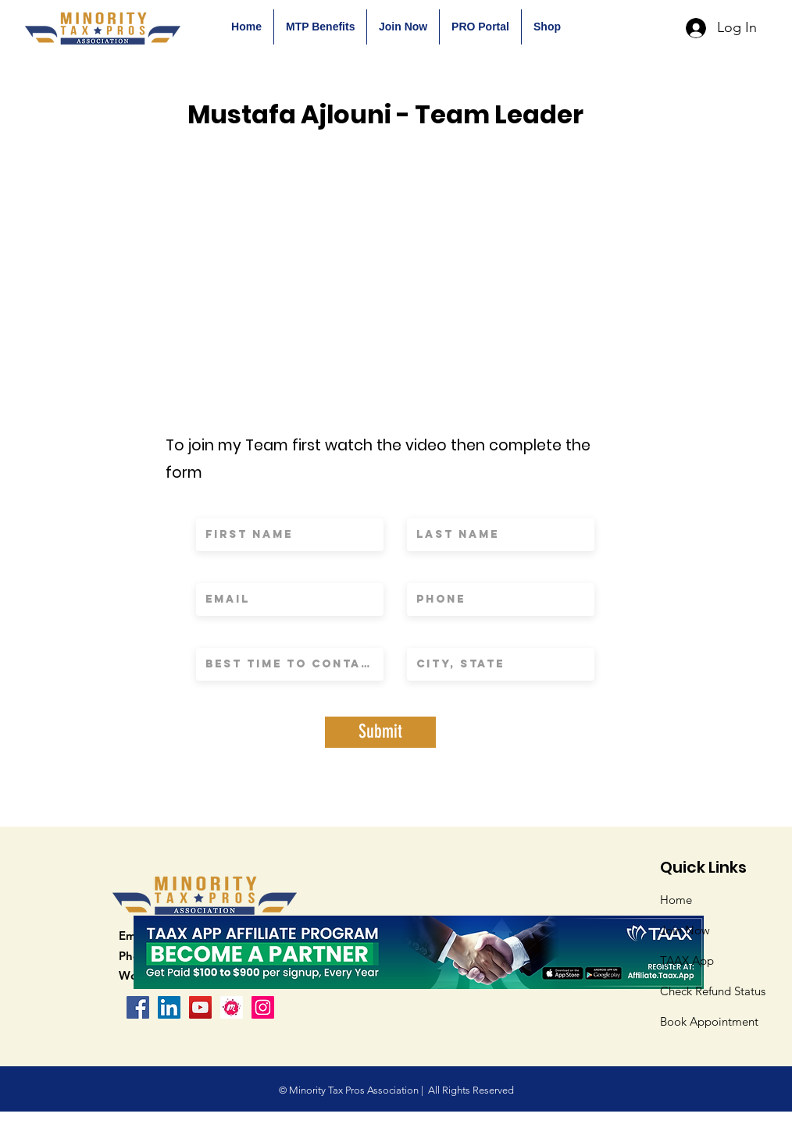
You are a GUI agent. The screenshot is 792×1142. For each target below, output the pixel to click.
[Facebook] (138, 1007)
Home (676, 899)
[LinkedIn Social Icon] (169, 1007)
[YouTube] (200, 1007)
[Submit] (380, 732)
